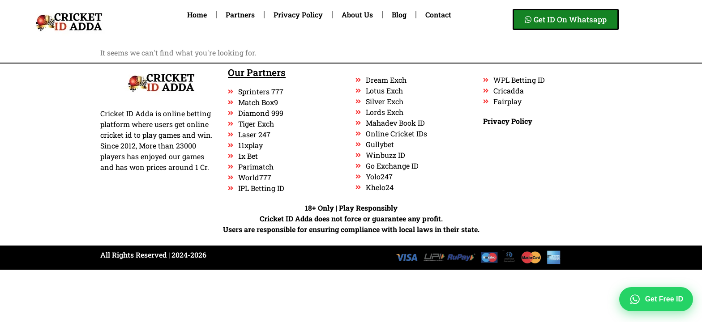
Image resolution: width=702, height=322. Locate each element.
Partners (240, 14)
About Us (357, 14)
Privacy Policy (298, 14)
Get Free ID (656, 299)
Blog (399, 14)
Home (197, 14)
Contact (438, 14)
